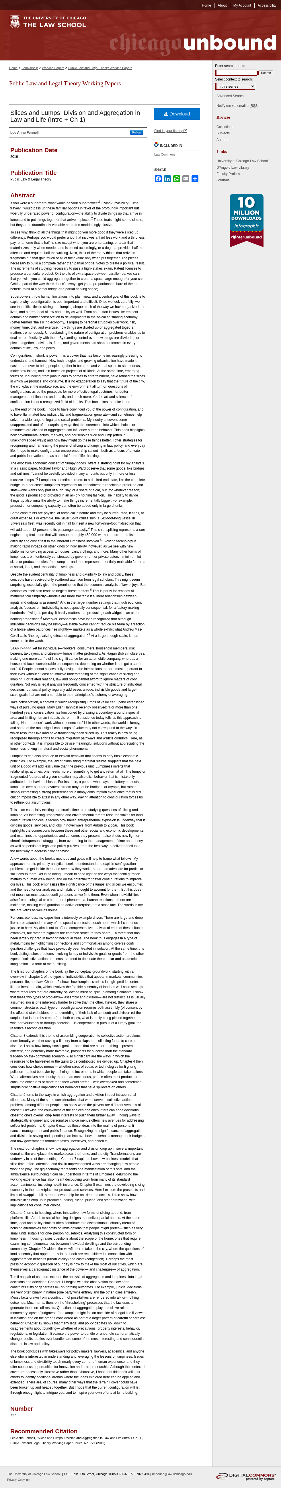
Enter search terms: (230, 66)
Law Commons (164, 154)
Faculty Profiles (228, 174)
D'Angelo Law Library (232, 168)
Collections (224, 127)
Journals (222, 180)
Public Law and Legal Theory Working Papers (100, 68)
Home (13, 68)
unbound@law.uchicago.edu (172, 1474)
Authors (222, 140)
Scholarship (30, 68)
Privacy (12, 1479)
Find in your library (170, 131)
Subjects (223, 133)
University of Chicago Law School (242, 161)
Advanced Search (230, 96)
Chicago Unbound (188, 35)
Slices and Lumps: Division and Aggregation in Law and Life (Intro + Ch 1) (75, 116)
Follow (136, 132)
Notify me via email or (236, 106)
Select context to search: (234, 79)
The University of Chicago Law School (34, 1474)
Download (177, 113)
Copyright (24, 1479)
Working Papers (53, 68)
